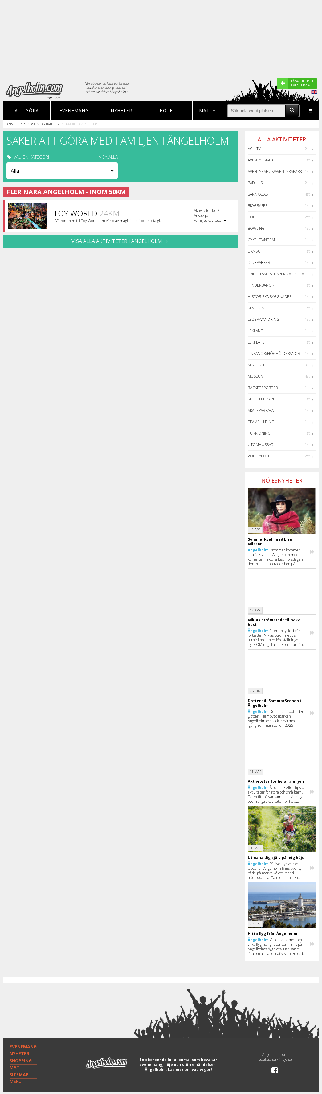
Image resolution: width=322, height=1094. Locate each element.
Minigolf (256, 365)
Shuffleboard (262, 399)
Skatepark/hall (262, 410)
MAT (15, 1067)
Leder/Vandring (263, 319)
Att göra (27, 110)
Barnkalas (258, 194)
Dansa (254, 251)
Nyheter (121, 110)
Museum (256, 376)
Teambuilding (261, 421)
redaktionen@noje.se (274, 1059)
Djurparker (259, 262)
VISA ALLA (108, 157)
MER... (16, 1081)
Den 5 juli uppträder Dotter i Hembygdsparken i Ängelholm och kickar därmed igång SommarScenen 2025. (276, 718)
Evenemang (74, 110)
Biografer (258, 205)
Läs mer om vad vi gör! (190, 1069)
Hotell (169, 110)
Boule (254, 217)
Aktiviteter (50, 124)
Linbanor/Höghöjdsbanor (274, 353)
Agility (254, 148)
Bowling (256, 228)
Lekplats (256, 342)
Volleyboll (259, 456)
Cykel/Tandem (261, 239)
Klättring (257, 308)
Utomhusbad (261, 444)
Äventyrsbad (260, 160)
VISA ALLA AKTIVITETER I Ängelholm (120, 241)
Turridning (259, 433)
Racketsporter (263, 387)
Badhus (255, 182)
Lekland (255, 330)
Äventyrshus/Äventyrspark (275, 171)
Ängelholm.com (20, 124)
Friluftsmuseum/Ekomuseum (276, 273)
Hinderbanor (261, 285)
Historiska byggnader (270, 296)
